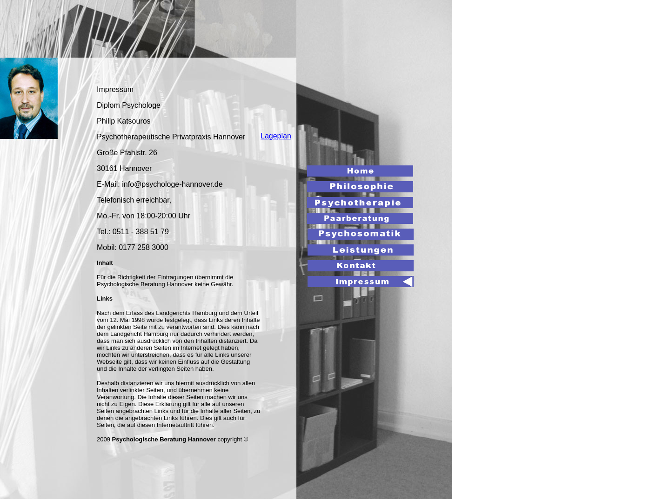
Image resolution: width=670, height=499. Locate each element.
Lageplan (276, 136)
